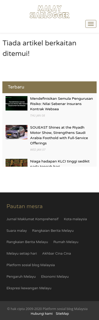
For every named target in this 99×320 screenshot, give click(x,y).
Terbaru (16, 87)
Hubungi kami (42, 314)
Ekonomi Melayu (55, 277)
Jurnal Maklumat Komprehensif (32, 219)
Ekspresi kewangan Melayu (28, 288)
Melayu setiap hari (21, 253)
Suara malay (16, 231)
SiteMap (62, 314)
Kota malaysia (75, 219)
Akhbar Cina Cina (56, 253)
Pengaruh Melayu (21, 277)
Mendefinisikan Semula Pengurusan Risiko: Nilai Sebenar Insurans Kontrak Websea (61, 103)
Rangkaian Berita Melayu (53, 231)
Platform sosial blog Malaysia (30, 265)
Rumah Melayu (65, 242)
